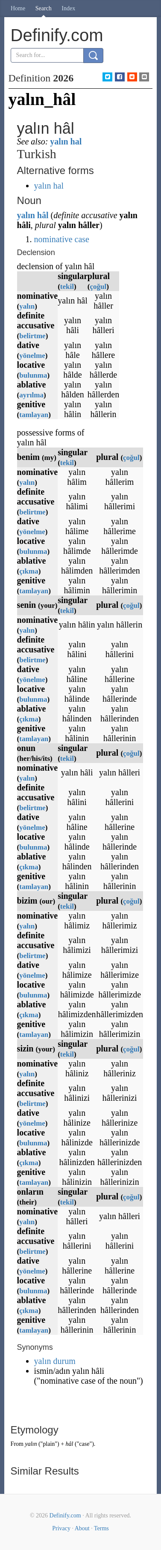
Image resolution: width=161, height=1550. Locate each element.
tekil (67, 286)
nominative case (61, 239)
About (82, 1528)
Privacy (61, 1528)
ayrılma (31, 395)
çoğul (98, 286)
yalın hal (66, 141)
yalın (26, 215)
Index (68, 8)
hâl (43, 215)
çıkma (28, 571)
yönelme (32, 355)
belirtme (32, 336)
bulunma (33, 375)
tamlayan (33, 415)
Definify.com (65, 1515)
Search (43, 8)
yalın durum (55, 1361)
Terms (101, 1528)
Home (18, 8)
